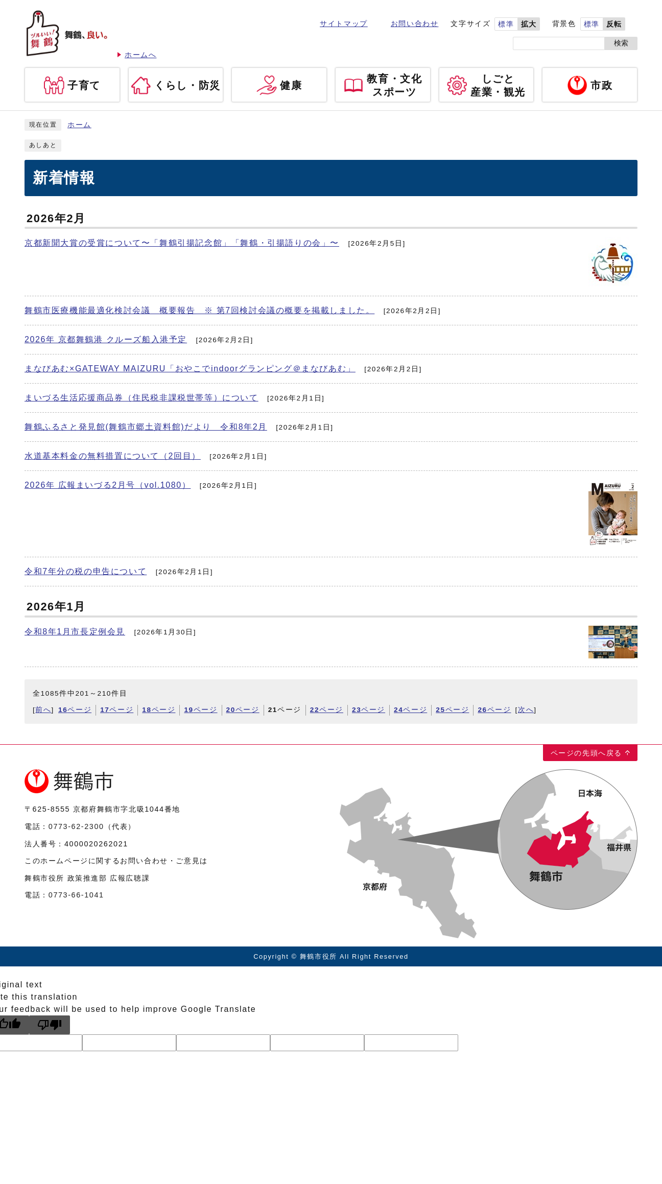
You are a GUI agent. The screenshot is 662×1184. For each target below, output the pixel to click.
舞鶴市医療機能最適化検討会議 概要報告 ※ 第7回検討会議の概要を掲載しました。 (199, 310)
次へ (526, 710)
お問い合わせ (415, 24)
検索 (621, 43)
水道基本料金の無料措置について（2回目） (113, 456)
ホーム (79, 125)
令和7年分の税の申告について (86, 571)
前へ (43, 710)
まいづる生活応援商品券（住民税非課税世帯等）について (141, 397)
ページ (74, 710)
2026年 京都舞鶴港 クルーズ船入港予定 (106, 339)
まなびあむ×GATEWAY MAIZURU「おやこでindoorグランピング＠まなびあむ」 (190, 368)
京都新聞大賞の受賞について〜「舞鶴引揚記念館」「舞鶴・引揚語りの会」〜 (182, 243)
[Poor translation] (49, 1024)
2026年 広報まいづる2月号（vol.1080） (108, 485)
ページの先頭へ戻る (586, 753)
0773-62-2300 (76, 826)
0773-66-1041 (76, 895)
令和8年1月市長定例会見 (75, 631)
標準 (506, 24)
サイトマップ (344, 24)
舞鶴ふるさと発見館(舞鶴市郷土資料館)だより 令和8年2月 (146, 426)
